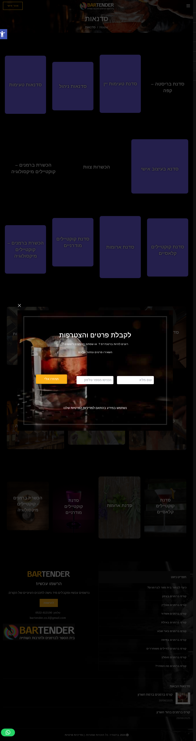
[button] (8, 732)
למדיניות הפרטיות (82, 407)
